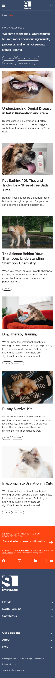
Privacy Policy (9, 664)
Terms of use (7, 553)
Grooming (9, 58)
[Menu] (3, 5)
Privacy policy (43, 550)
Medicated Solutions (28, 58)
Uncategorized (25, 63)
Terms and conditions (13, 670)
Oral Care (9, 63)
